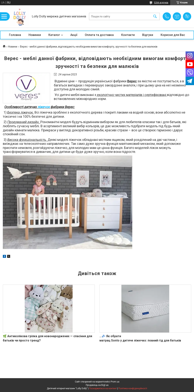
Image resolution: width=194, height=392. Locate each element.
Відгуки (147, 35)
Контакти (128, 35)
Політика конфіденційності (132, 388)
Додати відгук (187, 16)
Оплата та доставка (99, 35)
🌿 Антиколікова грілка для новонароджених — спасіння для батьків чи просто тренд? (47, 338)
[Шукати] (154, 16)
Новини (12, 46)
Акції (73, 35)
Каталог (54, 35)
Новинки (35, 35)
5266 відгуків (161, 2)
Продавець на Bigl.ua (97, 385)
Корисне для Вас (173, 35)
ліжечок (44, 107)
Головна (15, 35)
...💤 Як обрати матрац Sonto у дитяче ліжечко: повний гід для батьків (140, 338)
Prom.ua (115, 381)
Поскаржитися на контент (103, 388)
